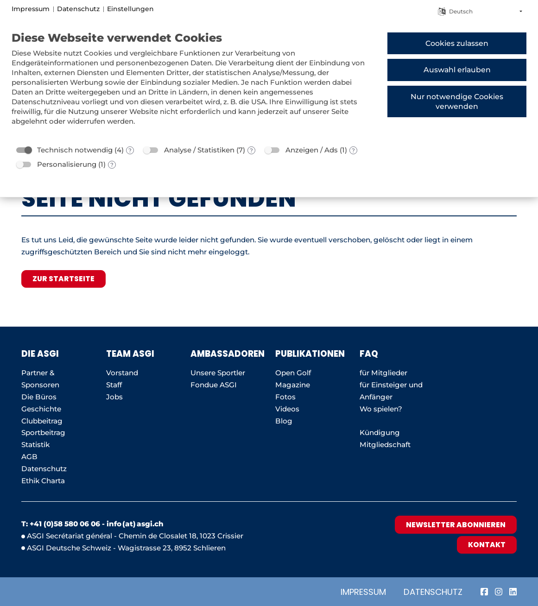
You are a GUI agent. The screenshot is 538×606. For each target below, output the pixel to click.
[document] (192, 85)
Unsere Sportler (217, 372)
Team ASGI (130, 354)
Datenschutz (433, 592)
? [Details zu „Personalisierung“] (112, 164)
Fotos (285, 396)
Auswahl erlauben (457, 69)
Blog (283, 421)
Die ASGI (40, 354)
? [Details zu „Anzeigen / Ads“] (353, 150)
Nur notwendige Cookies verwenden (457, 101)
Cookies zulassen (456, 43)
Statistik (35, 444)
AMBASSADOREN (227, 354)
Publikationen (310, 354)
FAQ (369, 354)
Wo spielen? (382, 408)
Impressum (363, 592)
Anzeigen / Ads (311, 149)
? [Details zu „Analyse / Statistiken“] (251, 150)
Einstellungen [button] (130, 9)
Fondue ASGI (213, 384)
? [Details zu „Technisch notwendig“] (130, 150)
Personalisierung (66, 164)
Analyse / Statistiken (199, 149)
